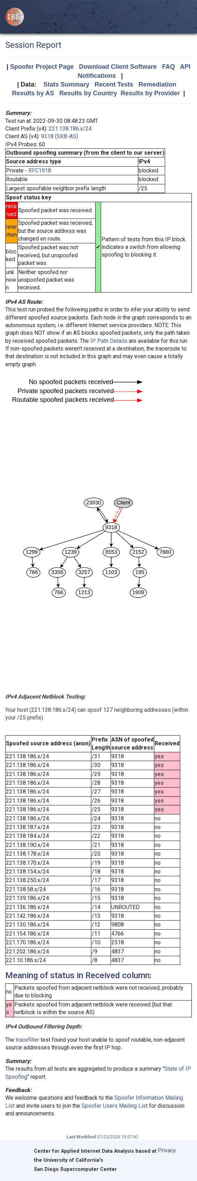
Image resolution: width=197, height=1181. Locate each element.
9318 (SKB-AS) (59, 136)
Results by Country (88, 93)
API (185, 66)
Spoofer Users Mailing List (115, 1105)
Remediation (157, 84)
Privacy (167, 1150)
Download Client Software (118, 66)
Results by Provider (150, 93)
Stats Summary (66, 84)
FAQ (168, 66)
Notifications (97, 75)
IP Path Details (108, 341)
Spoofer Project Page (42, 66)
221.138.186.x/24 (70, 128)
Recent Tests (113, 84)
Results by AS (33, 93)
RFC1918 (39, 170)
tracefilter (27, 1039)
